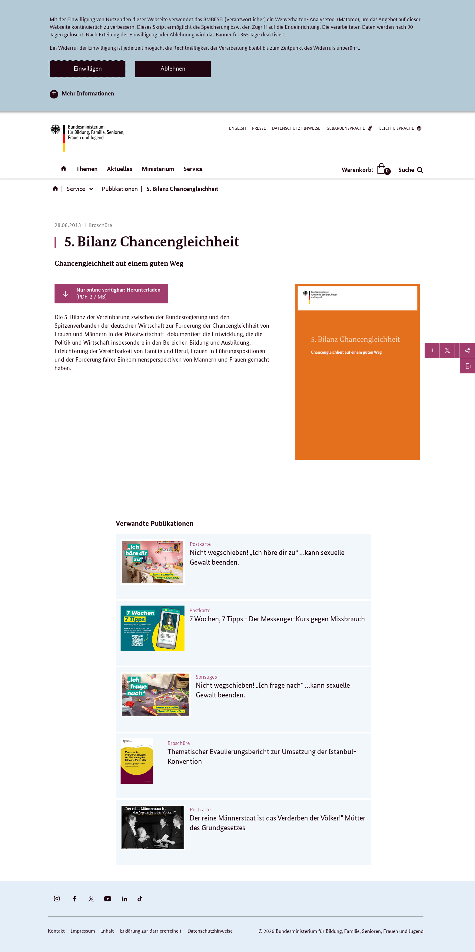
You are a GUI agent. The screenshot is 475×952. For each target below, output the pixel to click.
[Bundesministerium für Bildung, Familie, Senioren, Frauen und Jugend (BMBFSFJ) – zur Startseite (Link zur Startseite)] (87, 138)
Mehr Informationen (88, 93)
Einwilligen (88, 68)
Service (193, 168)
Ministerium (158, 168)
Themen (87, 168)
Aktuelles (119, 168)
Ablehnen (173, 68)
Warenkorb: (365, 169)
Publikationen (120, 188)
